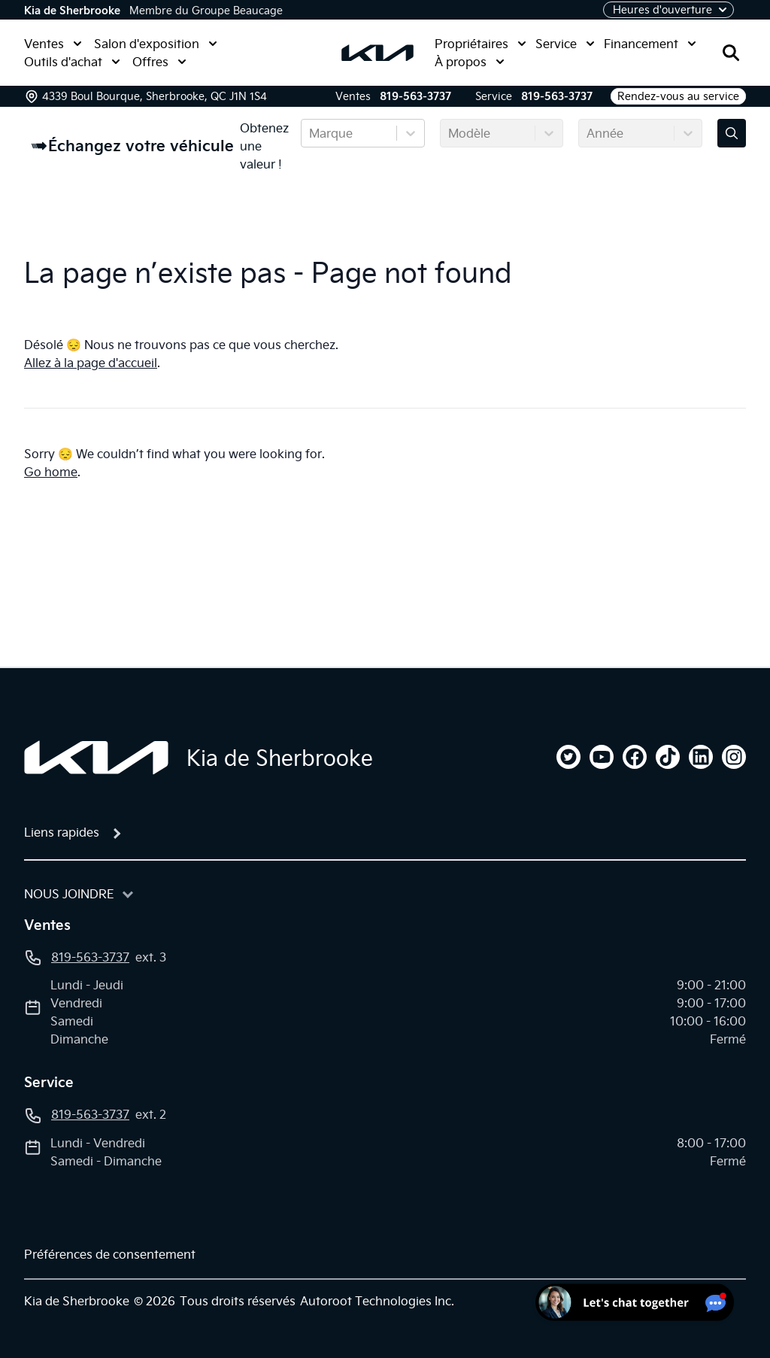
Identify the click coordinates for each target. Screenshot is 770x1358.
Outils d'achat (72, 61)
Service (565, 43)
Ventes (53, 43)
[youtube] (602, 757)
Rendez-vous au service (678, 96)
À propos (470, 61)
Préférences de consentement (110, 1254)
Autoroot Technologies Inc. (377, 1301)
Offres (159, 61)
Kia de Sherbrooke (72, 10)
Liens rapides (61, 832)
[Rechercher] (731, 53)
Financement (650, 43)
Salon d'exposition (155, 43)
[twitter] (568, 757)
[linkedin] (701, 757)
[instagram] (734, 757)
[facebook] (635, 757)
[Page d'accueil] (96, 757)
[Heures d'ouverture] (668, 10)
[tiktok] (668, 757)
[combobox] (310, 133)
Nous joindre (69, 894)
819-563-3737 (415, 96)
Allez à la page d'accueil (90, 362)
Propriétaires (480, 43)
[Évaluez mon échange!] (731, 133)
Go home (50, 471)
